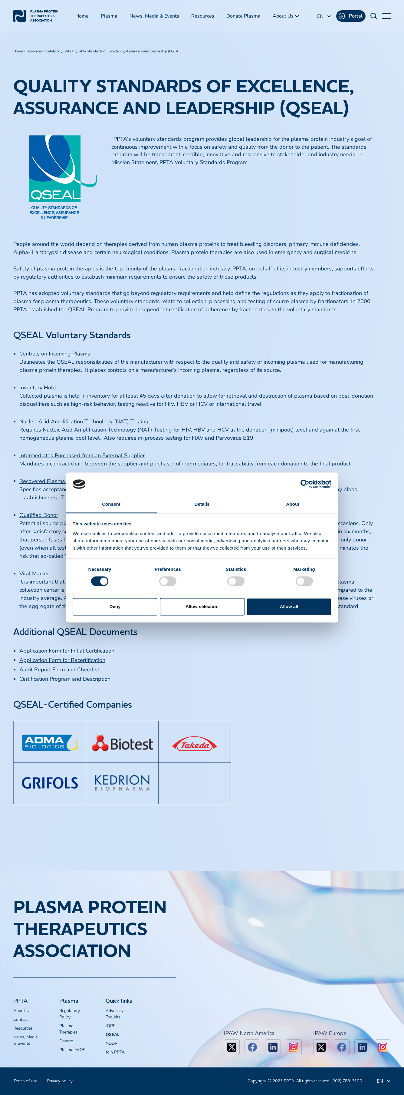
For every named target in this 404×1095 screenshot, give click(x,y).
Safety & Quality (58, 51)
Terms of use (25, 1081)
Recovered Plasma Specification (58, 481)
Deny (115, 606)
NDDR (111, 1043)
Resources (202, 16)
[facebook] (252, 1047)
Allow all (289, 606)
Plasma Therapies (68, 1029)
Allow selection (202, 606)
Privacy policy (60, 1081)
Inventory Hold (37, 387)
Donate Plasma (243, 16)
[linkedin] (273, 1047)
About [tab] (293, 504)
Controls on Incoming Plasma (54, 353)
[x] (232, 1047)
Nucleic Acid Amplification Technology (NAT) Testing (84, 421)
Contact (20, 1019)
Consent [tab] (111, 504)
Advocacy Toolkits (114, 1014)
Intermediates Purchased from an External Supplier (82, 455)
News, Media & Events (154, 16)
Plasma (109, 16)
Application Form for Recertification (62, 660)
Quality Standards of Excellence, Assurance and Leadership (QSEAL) (128, 51)
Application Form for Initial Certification (66, 650)
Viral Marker (34, 573)
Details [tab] (202, 504)
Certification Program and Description (64, 679)
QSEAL (113, 1034)
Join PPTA (115, 1052)
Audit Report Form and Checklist (59, 669)
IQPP (111, 1026)
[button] (286, 16)
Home (82, 16)
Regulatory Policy (69, 1014)
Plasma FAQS (72, 1050)
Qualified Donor (38, 515)
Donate (66, 1041)
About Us (22, 1011)
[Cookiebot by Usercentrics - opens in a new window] (304, 484)
